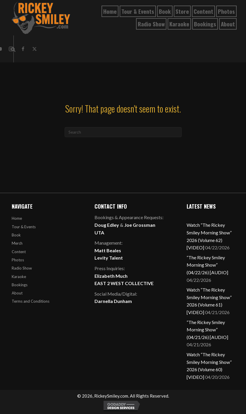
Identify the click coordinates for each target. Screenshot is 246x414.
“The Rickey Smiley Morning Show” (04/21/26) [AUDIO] (207, 329)
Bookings (19, 284)
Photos (18, 260)
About (17, 293)
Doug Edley (106, 225)
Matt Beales (107, 250)
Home (17, 218)
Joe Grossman (139, 225)
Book (16, 235)
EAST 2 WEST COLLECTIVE (124, 283)
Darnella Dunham (113, 301)
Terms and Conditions (30, 301)
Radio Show (22, 268)
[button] (22, 49)
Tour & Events (24, 226)
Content (19, 251)
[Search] (123, 132)
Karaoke (19, 276)
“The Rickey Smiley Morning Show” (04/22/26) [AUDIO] (207, 265)
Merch (17, 243)
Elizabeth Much (111, 276)
